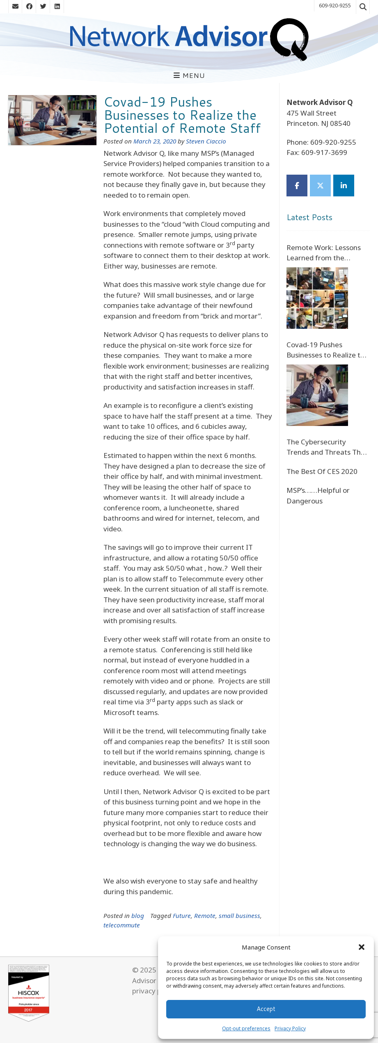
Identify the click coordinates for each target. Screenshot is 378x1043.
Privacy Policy (290, 1028)
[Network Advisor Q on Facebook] (296, 185)
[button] (361, 947)
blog (137, 915)
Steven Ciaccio (206, 141)
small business (239, 915)
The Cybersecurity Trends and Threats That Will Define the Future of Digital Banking (327, 447)
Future (182, 915)
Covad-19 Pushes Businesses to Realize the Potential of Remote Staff (182, 114)
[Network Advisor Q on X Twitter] (320, 185)
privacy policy (154, 990)
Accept (266, 1008)
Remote (204, 915)
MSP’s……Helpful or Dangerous (318, 495)
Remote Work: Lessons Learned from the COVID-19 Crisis (323, 253)
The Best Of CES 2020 (321, 471)
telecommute (121, 925)
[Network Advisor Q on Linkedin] (343, 185)
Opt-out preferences (246, 1028)
